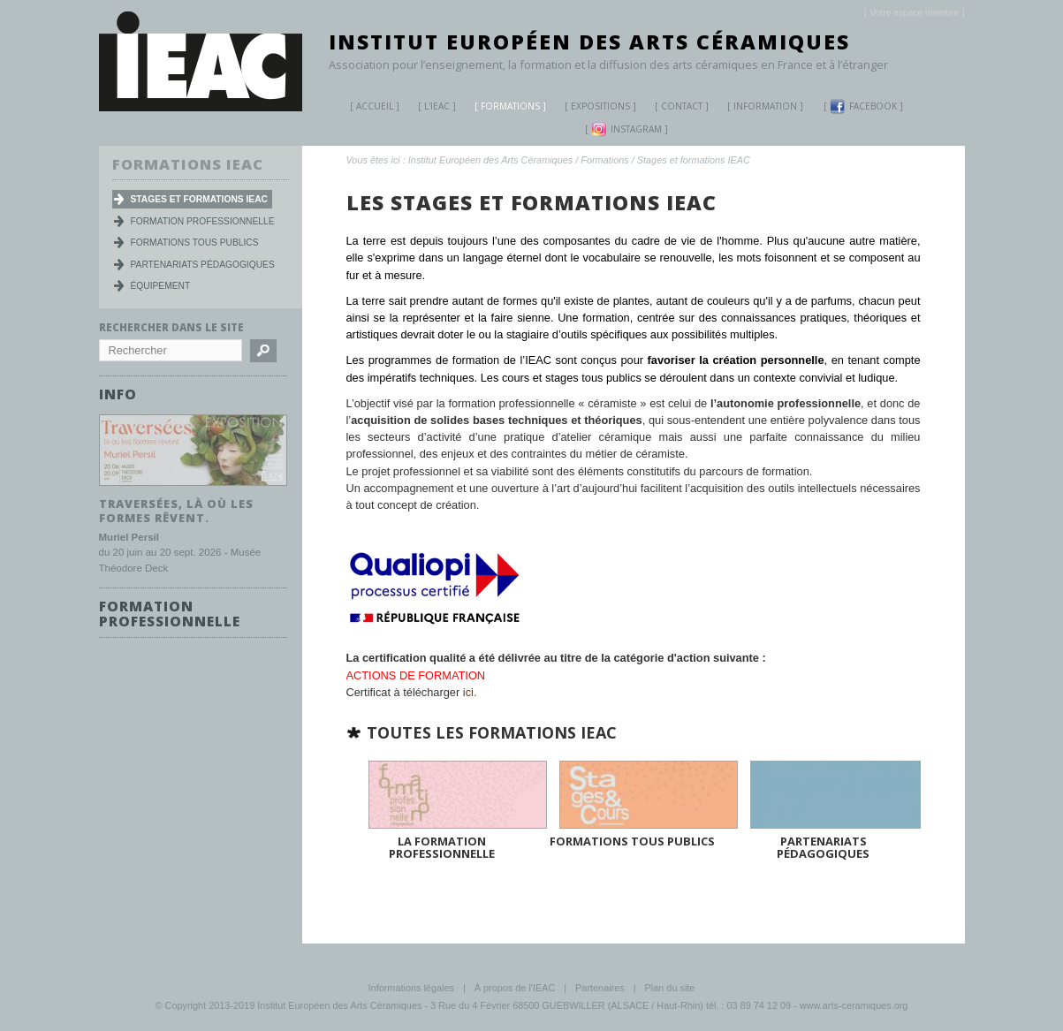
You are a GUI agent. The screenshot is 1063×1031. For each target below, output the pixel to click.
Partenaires (600, 986)
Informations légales (411, 986)
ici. (470, 692)
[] (914, 13)
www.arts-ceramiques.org (854, 1003)
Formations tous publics (632, 839)
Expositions (594, 108)
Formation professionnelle (203, 221)
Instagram (626, 129)
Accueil (374, 106)
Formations (503, 108)
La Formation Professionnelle (442, 845)
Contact (681, 106)
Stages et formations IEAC (693, 160)
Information (765, 106)
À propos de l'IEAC (515, 986)
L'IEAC (430, 108)
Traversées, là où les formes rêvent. (176, 510)
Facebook (863, 106)
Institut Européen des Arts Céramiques (589, 41)
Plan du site (670, 986)
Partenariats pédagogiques (823, 845)
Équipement (161, 286)
